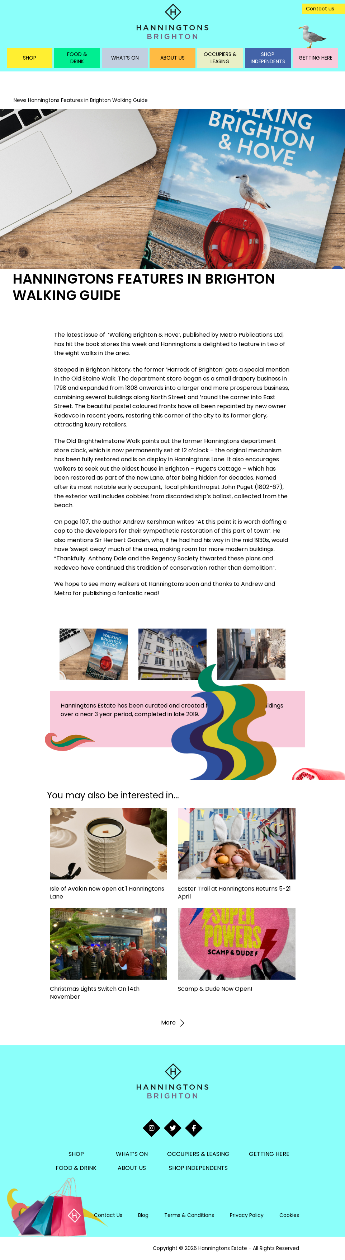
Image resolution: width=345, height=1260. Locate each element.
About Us (172, 57)
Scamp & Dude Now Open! (215, 989)
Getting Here (315, 57)
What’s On (125, 57)
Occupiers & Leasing (220, 58)
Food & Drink (77, 58)
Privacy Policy (247, 1215)
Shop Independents (268, 58)
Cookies (289, 1215)
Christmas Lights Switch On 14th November (95, 993)
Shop (29, 57)
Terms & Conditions (189, 1215)
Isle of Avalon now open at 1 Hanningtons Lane (107, 893)
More (172, 1023)
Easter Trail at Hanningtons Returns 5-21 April (234, 893)
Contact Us (108, 1215)
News (20, 100)
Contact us (320, 8)
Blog (143, 1215)
